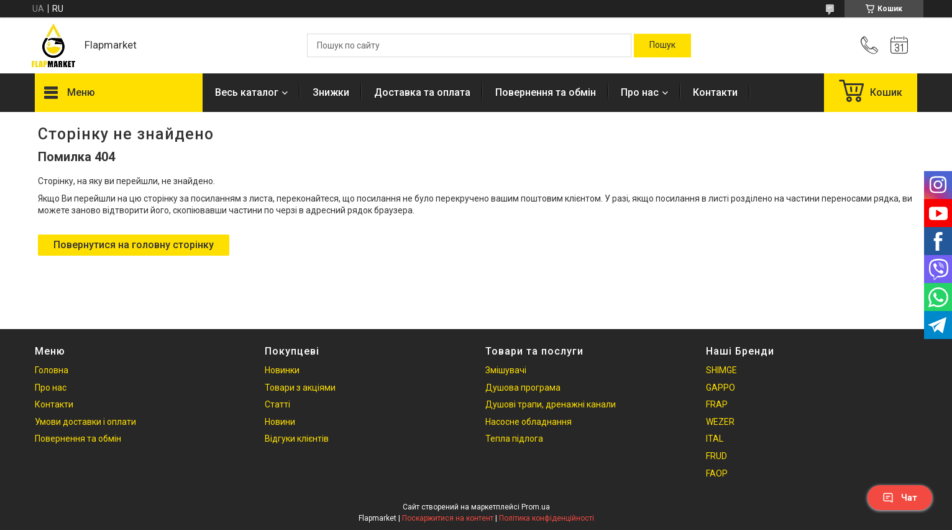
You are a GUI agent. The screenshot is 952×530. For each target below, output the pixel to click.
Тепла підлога (514, 439)
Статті (277, 404)
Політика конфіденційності (546, 518)
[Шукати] (662, 45)
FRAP (717, 404)
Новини (280, 422)
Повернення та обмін (545, 92)
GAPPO (720, 388)
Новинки (282, 370)
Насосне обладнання (528, 422)
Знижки (331, 92)
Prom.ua (535, 507)
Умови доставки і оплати (85, 422)
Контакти (715, 92)
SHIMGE (721, 370)
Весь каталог (246, 92)
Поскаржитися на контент (447, 518)
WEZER (720, 422)
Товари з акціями (300, 388)
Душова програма (523, 388)
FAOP (717, 473)
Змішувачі (505, 370)
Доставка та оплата (422, 92)
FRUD (716, 456)
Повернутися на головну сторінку (133, 245)
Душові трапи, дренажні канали (550, 404)
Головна (51, 370)
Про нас (640, 92)
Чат (899, 497)
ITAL (714, 439)
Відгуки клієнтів (297, 439)
